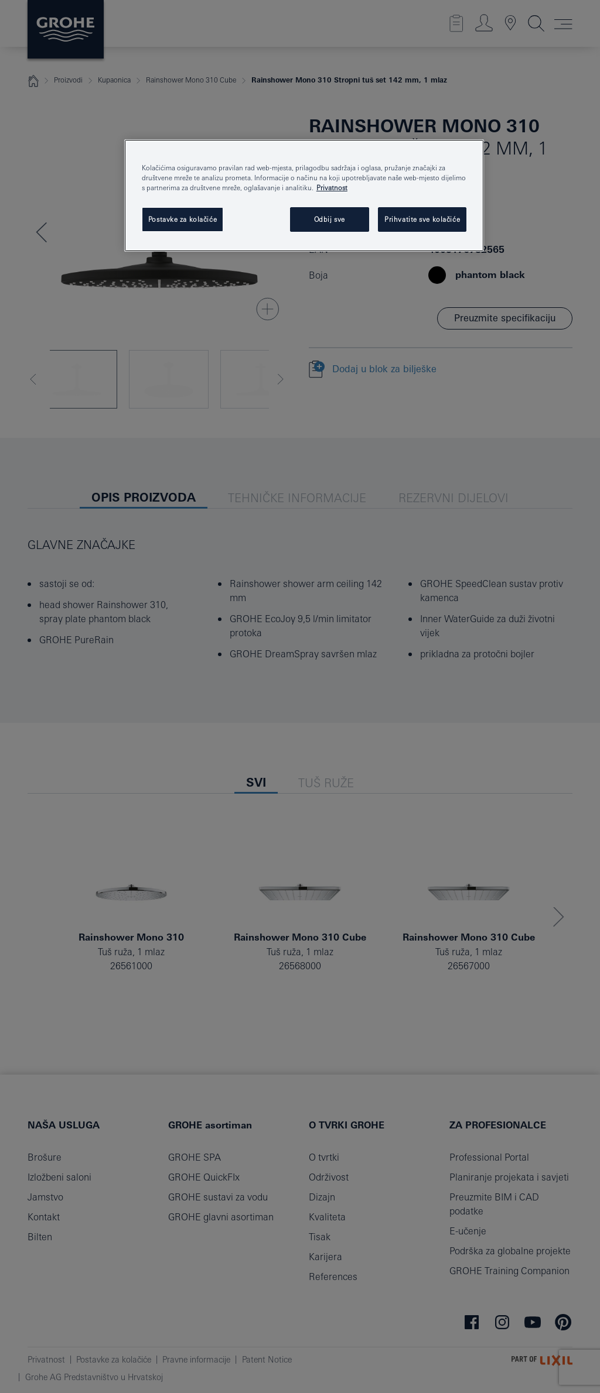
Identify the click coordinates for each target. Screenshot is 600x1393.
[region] (304, 195)
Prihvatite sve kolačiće (422, 219)
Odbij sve (329, 219)
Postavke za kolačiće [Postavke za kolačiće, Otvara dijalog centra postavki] (182, 219)
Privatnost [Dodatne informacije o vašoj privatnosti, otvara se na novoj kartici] (331, 187)
